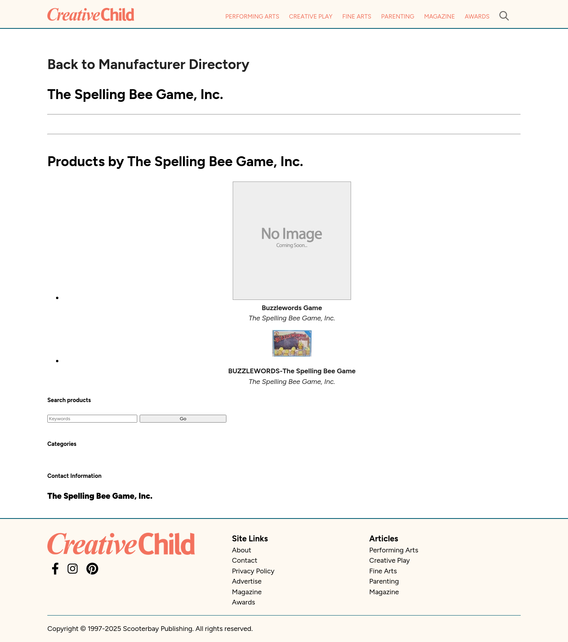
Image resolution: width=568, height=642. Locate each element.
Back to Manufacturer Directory (148, 64)
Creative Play (311, 16)
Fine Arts (356, 16)
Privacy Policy (253, 571)
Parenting (397, 16)
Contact (244, 560)
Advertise (247, 581)
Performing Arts (252, 16)
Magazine (439, 16)
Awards (477, 16)
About (241, 550)
